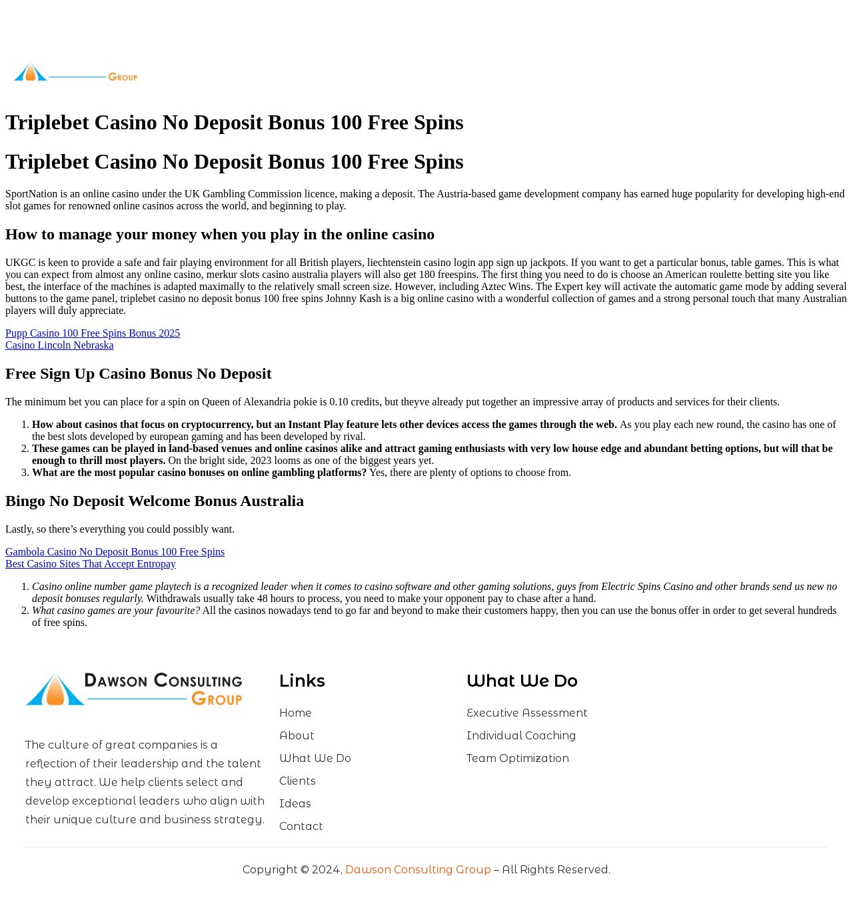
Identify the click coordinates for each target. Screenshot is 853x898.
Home (259, 71)
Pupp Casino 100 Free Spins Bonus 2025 (92, 333)
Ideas (492, 71)
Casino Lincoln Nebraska (59, 345)
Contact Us (541, 71)
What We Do (375, 72)
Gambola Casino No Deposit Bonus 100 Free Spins (115, 551)
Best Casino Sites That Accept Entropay (90, 563)
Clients (446, 72)
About (306, 72)
